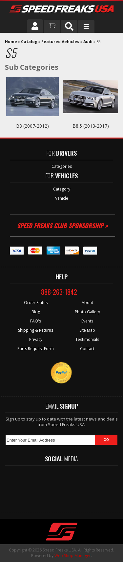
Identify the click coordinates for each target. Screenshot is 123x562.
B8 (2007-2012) (32, 126)
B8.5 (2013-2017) (90, 126)
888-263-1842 (59, 292)
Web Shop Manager (72, 555)
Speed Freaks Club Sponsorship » (62, 225)
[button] (69, 26)
